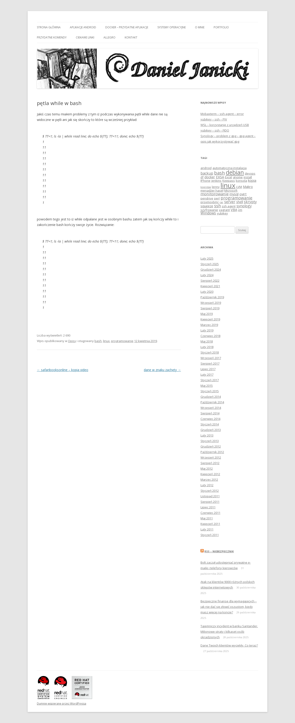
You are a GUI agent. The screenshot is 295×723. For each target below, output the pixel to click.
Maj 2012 (207, 468)
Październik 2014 (212, 402)
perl (217, 198)
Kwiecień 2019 (210, 319)
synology (244, 205)
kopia (252, 180)
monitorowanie (215, 193)
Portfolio (221, 27)
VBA (234, 209)
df (202, 177)
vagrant (224, 210)
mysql (234, 194)
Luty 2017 (207, 374)
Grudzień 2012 (211, 446)
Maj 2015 (207, 385)
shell (239, 201)
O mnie (199, 27)
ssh (217, 205)
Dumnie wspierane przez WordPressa (61, 703)
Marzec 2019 (209, 325)
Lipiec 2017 (208, 369)
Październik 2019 (212, 297)
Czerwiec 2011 (210, 513)
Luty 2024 (207, 275)
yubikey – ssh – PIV (214, 119)
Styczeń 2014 (210, 424)
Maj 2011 (207, 518)
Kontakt (131, 37)
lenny (216, 187)
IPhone (205, 181)
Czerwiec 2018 (210, 336)
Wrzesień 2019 (211, 303)
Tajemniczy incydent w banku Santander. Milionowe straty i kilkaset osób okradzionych (229, 631)
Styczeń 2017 (210, 380)
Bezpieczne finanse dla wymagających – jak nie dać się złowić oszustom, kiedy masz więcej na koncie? (229, 606)
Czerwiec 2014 (210, 419)
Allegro (109, 37)
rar (221, 202)
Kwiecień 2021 (210, 286)
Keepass (228, 181)
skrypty (250, 201)
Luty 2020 (207, 292)
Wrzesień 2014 (211, 408)
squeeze (207, 206)
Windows (208, 213)
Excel (228, 177)
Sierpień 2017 (210, 363)
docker (209, 177)
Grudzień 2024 (211, 269)
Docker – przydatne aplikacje (126, 27)
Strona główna (49, 27)
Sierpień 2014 (210, 413)
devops (250, 173)
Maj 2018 (207, 341)
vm (240, 210)
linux (106, 341)
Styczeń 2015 (210, 391)
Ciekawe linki (85, 37)
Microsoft (230, 190)
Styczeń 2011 (210, 535)
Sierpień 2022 (210, 280)
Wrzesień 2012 (211, 457)
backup (207, 173)
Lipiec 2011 (208, 507)
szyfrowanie (209, 210)
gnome (238, 177)
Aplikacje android (83, 27)
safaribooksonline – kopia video (62, 370)
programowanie (122, 341)
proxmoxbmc (210, 202)
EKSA (220, 177)
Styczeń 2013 (210, 441)
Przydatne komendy (52, 37)
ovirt (243, 194)
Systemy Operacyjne (171, 27)
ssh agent (229, 206)
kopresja (206, 187)
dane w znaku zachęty (162, 370)
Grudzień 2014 (211, 397)
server (229, 201)
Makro (248, 186)
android (206, 168)
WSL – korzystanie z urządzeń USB (225, 125)
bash (98, 341)
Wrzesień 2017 (211, 358)
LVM (239, 187)
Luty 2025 (207, 258)
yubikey (222, 213)
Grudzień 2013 (211, 430)
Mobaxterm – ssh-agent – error (222, 114)
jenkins (216, 181)
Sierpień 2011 (210, 502)
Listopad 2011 (210, 496)
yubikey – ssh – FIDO (215, 130)
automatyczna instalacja (229, 168)
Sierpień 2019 (210, 308)
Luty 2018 (207, 347)
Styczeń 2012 (210, 491)
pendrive (207, 198)
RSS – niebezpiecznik (219, 551)
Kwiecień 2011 (210, 524)
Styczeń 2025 (210, 264)
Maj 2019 (207, 314)
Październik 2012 (212, 452)
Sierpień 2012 (210, 463)
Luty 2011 (207, 529)
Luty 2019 (207, 330)
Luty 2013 (207, 435)
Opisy (72, 341)
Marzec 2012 (209, 479)
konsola (241, 181)
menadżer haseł (212, 190)
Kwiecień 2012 (210, 474)
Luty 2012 (207, 485)
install (248, 177)
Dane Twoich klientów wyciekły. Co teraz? (229, 645)
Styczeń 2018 (210, 352)
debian (235, 172)
